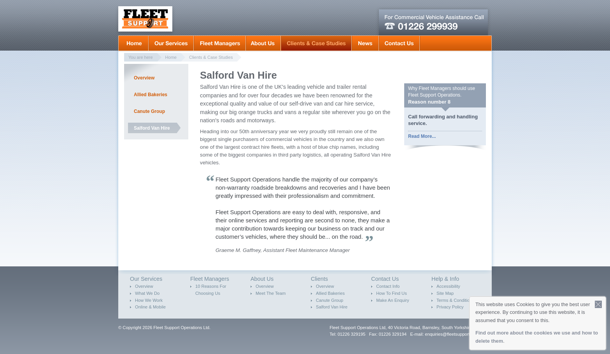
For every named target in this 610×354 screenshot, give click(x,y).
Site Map (445, 293)
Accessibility (448, 286)
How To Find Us (391, 293)
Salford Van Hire (152, 128)
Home (133, 43)
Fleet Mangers (220, 43)
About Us (263, 43)
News (365, 43)
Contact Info (388, 286)
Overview (144, 78)
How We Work (149, 300)
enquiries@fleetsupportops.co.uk (456, 334)
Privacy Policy (450, 307)
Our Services (171, 43)
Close (598, 304)
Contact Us (399, 43)
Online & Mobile (150, 307)
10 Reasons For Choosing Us (210, 290)
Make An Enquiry (392, 300)
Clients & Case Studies (316, 43)
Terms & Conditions (455, 300)
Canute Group (149, 111)
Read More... (422, 136)
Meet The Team (271, 293)
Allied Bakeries (150, 94)
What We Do (147, 293)
